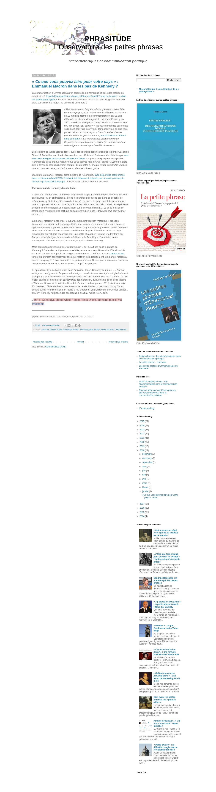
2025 (142, 421)
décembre (147, 454)
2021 (142, 438)
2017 (142, 504)
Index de (158, 384)
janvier (145, 491)
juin (144, 470)
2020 (142, 442)
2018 (142, 450)
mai (144, 474)
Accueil (80, 342)
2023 (142, 429)
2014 (142, 516)
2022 (142, 433)
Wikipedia (38, 303)
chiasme (45, 329)
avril (144, 479)
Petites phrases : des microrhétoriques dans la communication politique (160, 357)
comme (117, 253)
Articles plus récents (42, 342)
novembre (147, 458)
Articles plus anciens (118, 342)
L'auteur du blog (146, 408)
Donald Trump (56, 329)
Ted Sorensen (121, 329)
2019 (142, 446)
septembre (147, 462)
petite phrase (94, 329)
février (145, 487)
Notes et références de (158, 393)
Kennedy (84, 329)
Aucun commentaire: (51, 325)
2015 (142, 512)
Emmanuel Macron (71, 329)
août (144, 466)
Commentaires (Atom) (55, 347)
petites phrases (107, 329)
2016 (142, 508)
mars (144, 483)
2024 (142, 425)
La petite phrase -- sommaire (152, 362)
